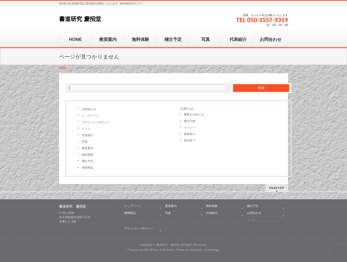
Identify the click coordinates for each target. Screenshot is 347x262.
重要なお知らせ (194, 114)
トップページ (90, 115)
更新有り (189, 134)
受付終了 (189, 140)
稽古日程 (189, 121)
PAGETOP (276, 187)
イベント (189, 127)
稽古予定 (87, 161)
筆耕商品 (87, 167)
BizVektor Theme (173, 249)
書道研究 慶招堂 (80, 19)
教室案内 (87, 148)
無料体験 (87, 154)
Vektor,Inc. (197, 249)
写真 (84, 141)
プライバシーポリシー (96, 122)
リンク (86, 128)
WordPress (151, 249)
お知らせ (187, 108)
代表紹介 (87, 135)
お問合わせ (89, 109)
